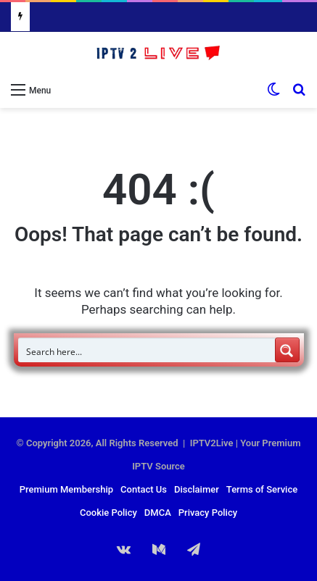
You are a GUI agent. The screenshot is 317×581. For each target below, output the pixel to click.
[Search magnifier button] (287, 350)
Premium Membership (66, 489)
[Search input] (147, 350)
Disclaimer (196, 489)
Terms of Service (261, 489)
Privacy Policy (207, 512)
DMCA (157, 512)
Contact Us (143, 489)
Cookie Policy (108, 512)
